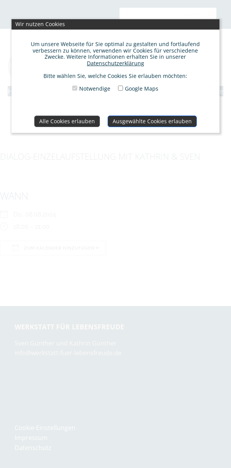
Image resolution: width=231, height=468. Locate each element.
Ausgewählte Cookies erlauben (152, 121)
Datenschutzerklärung (115, 63)
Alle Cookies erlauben (67, 121)
